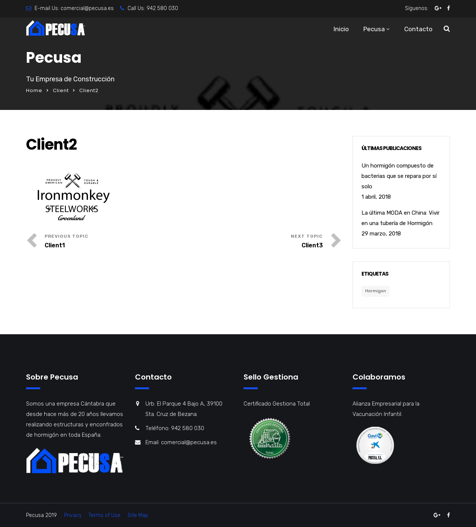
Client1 (55, 245)
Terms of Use (104, 515)
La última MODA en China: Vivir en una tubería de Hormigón (400, 218)
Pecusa (374, 29)
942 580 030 (162, 8)
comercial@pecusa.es (87, 8)
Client (61, 90)
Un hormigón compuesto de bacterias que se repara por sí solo (399, 176)
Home (34, 90)
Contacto (418, 29)
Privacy (72, 515)
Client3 (312, 245)
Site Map (138, 515)
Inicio (341, 29)
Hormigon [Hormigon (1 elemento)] (375, 290)
